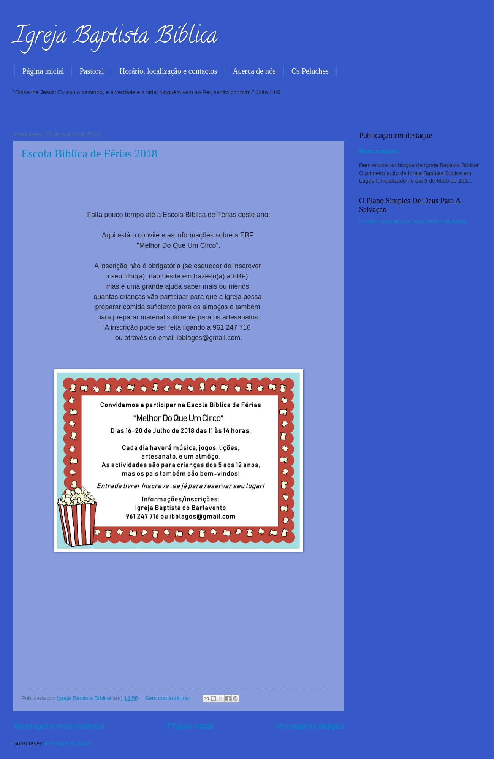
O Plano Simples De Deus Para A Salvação (413, 221)
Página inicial (43, 71)
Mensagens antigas (310, 725)
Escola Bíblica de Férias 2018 (89, 153)
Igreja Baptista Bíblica (115, 37)
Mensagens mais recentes (58, 725)
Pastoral (91, 71)
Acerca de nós (254, 71)
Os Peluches (310, 71)
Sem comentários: (168, 698)
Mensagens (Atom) (68, 743)
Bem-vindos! (379, 151)
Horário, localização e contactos (168, 71)
